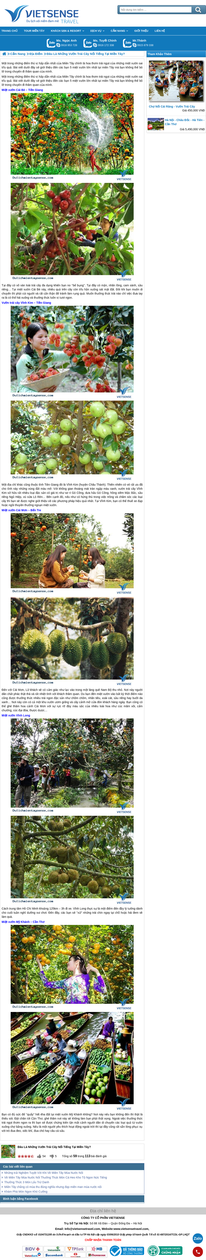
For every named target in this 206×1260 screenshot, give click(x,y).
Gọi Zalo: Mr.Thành (127, 43)
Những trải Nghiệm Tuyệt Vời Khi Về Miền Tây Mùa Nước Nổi (43, 1172)
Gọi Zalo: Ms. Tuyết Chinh (87, 43)
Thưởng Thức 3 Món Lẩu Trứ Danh (26, 1182)
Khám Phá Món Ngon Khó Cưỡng (25, 1191)
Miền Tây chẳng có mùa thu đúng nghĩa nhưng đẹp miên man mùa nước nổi (52, 1187)
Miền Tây (68, 76)
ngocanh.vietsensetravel (58, 45)
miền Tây (108, 80)
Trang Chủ (51, 13)
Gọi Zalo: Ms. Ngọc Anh (51, 43)
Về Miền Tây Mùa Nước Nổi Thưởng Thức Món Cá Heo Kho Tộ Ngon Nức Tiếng (55, 1177)
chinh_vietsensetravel (95, 45)
